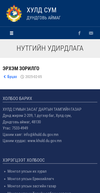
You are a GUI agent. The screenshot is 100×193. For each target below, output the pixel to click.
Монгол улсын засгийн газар (31, 186)
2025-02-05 (33, 77)
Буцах (12, 76)
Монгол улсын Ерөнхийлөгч (30, 178)
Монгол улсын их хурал (27, 171)
